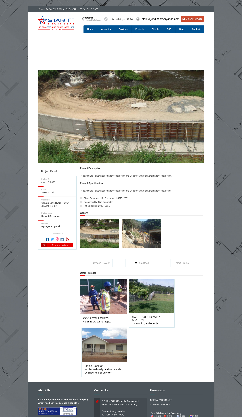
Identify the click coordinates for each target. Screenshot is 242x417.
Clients (155, 29)
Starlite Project (49, 205)
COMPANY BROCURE (161, 346)
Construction (47, 203)
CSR (169, 29)
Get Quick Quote (194, 19)
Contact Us (96, 402)
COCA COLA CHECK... (97, 313)
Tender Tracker (74, 402)
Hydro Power (62, 203)
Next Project (182, 263)
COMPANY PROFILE (160, 351)
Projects (139, 29)
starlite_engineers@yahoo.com (160, 19)
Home (90, 29)
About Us (106, 29)
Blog (181, 29)
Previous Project (101, 263)
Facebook (162, 399)
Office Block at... (177, 312)
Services (123, 29)
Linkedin (192, 399)
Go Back (141, 263)
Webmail (86, 402)
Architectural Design (176, 316)
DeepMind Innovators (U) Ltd (104, 406)
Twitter (177, 399)
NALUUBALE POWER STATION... (140, 314)
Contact (196, 29)
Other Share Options (60, 245)
